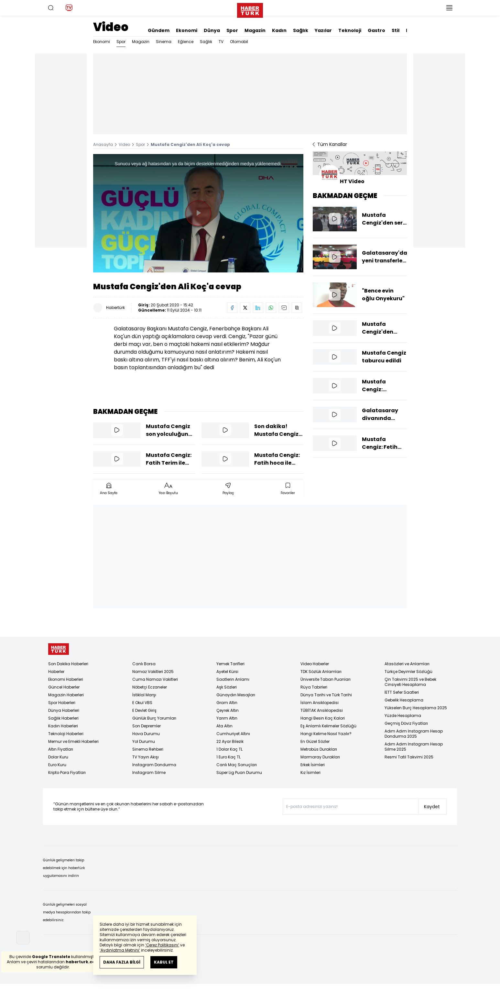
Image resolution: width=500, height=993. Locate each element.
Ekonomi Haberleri (65, 679)
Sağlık (300, 30)
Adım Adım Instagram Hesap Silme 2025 (414, 746)
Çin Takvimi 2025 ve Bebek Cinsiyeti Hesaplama (410, 682)
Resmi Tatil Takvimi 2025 (409, 757)
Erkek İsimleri (312, 764)
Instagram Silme (149, 772)
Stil (395, 30)
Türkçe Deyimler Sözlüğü (408, 671)
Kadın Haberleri (63, 726)
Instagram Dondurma (154, 764)
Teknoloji (349, 30)
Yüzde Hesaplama (403, 715)
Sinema (163, 41)
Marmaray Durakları (320, 757)
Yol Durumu (143, 741)
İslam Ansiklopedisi (319, 702)
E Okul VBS (142, 702)
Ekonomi (186, 30)
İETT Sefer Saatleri (402, 692)
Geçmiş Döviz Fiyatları (406, 723)
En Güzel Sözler (315, 741)
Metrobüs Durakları (318, 749)
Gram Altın (226, 702)
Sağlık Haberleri (63, 718)
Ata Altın (224, 726)
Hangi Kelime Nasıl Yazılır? (326, 733)
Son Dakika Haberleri (68, 664)
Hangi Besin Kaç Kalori (322, 718)
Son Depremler (146, 726)
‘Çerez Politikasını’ (162, 945)
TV (221, 41)
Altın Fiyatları (60, 749)
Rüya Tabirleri (313, 687)
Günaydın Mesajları (235, 695)
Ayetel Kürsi (227, 671)
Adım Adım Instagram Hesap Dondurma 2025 (414, 733)
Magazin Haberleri (66, 695)
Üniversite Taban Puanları (325, 679)
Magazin (255, 30)
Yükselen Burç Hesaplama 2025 (416, 708)
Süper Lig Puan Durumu (239, 772)
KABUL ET (164, 962)
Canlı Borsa (144, 664)
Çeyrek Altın (227, 710)
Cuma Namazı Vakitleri (155, 679)
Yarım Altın (226, 718)
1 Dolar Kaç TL (229, 749)
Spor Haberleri (61, 702)
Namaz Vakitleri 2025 (153, 671)
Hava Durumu (146, 733)
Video (110, 27)
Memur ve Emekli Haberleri (73, 741)
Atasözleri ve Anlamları (407, 664)
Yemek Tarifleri (230, 664)
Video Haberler (314, 664)
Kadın (279, 30)
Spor (232, 30)
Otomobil (239, 41)
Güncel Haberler (64, 687)
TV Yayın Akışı (145, 757)
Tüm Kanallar (330, 144)
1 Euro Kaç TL (228, 757)
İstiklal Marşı (144, 695)
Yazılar (323, 30)
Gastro (376, 30)
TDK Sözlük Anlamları (321, 671)
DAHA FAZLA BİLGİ (121, 962)
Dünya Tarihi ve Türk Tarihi (326, 695)
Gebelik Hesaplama (404, 700)
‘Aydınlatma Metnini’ (120, 950)
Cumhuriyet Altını (233, 733)
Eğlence (185, 41)
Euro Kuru (57, 764)
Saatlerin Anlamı (232, 679)
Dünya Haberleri (63, 710)
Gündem (158, 30)
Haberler (56, 671)
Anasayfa (103, 144)
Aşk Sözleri (226, 687)
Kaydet (432, 806)
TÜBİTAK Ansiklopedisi (321, 710)
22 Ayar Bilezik (230, 741)
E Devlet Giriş (144, 710)
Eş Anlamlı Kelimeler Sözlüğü (328, 726)
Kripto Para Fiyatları (67, 772)
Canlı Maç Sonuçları (236, 764)
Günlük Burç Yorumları (154, 718)
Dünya (212, 30)
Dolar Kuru (58, 757)
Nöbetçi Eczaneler (149, 687)
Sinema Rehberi (147, 749)
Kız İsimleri (310, 772)
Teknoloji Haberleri (65, 733)
